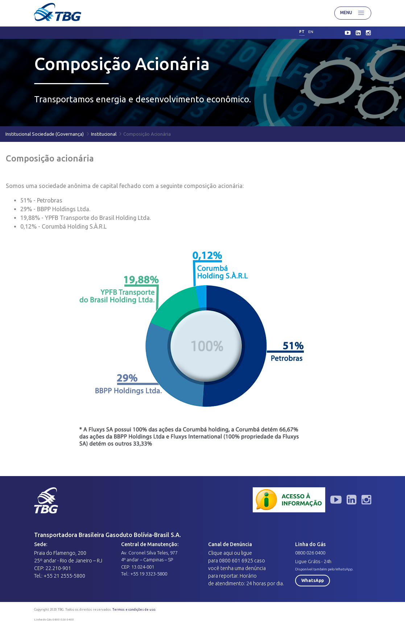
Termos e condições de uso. (134, 609)
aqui (228, 553)
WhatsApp (312, 580)
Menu (352, 13)
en (310, 32)
